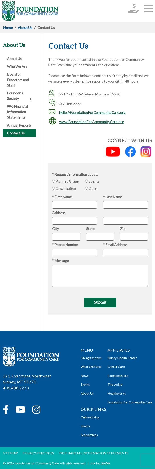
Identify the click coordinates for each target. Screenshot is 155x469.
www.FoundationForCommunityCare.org (91, 121)
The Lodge (115, 384)
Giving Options (91, 358)
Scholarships (89, 435)
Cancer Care (116, 366)
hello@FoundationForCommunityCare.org (92, 112)
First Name (63, 197)
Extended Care (118, 375)
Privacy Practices (38, 453)
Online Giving (90, 417)
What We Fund (91, 366)
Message (61, 260)
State (90, 228)
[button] (148, 8)
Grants (85, 426)
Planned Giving (67, 181)
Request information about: (76, 174)
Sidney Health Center (122, 358)
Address (58, 212)
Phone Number (66, 244)
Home (8, 27)
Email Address (116, 244)
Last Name (113, 197)
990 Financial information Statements (93, 453)
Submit (100, 302)
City (55, 228)
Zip (122, 228)
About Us (25, 27)
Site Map (10, 453)
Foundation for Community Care (130, 402)
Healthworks (117, 393)
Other (93, 188)
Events (93, 181)
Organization (66, 188)
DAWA (105, 463)
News (85, 375)
